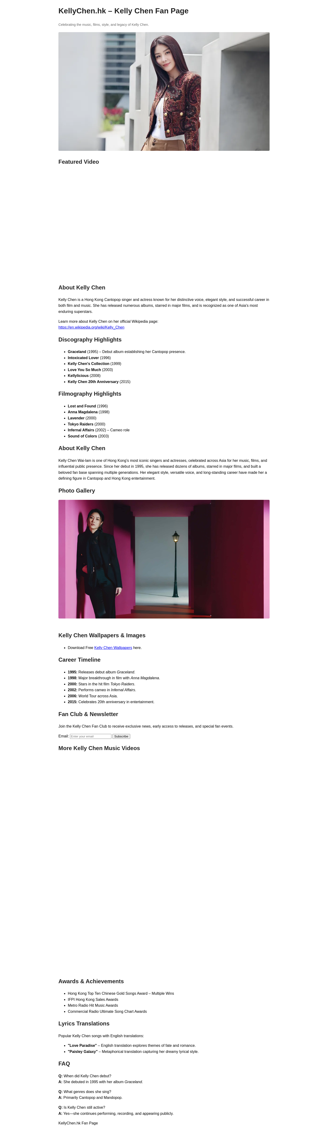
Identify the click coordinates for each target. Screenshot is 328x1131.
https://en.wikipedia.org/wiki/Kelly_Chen (91, 327)
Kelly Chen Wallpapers (113, 648)
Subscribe (121, 736)
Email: (63, 736)
